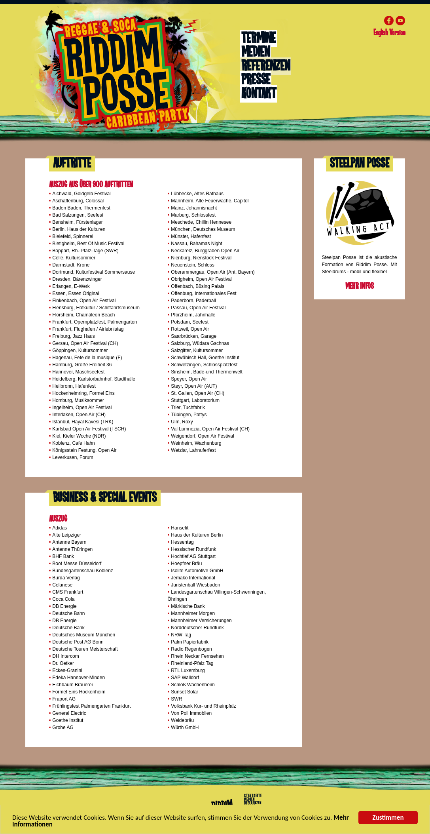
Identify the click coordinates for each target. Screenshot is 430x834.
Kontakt (258, 94)
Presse (255, 80)
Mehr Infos (359, 286)
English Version (389, 33)
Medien (255, 52)
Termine (258, 38)
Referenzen (265, 66)
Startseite (253, 796)
